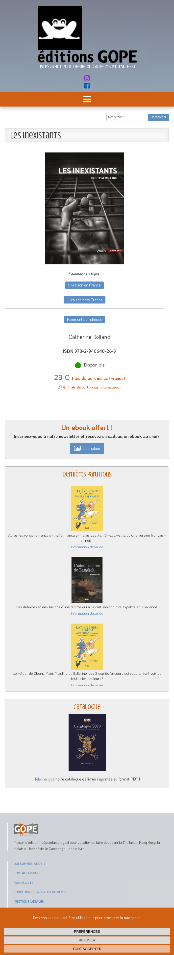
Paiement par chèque (84, 319)
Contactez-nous (28, 873)
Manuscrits (24, 882)
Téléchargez (44, 778)
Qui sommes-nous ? (29, 863)
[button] (87, 448)
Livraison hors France (84, 299)
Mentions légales (29, 901)
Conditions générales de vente (40, 892)
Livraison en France (84, 284)
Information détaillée (87, 546)
